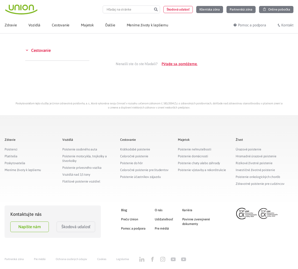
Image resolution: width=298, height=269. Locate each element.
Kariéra (187, 210)
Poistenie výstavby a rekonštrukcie (202, 170)
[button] (178, 9)
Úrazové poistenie (248, 149)
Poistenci (11, 149)
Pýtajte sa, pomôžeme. (179, 64)
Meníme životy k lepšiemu (23, 170)
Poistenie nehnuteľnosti (194, 149)
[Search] (156, 9)
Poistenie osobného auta (79, 149)
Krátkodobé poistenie (135, 149)
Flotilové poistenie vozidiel (81, 181)
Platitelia (11, 156)
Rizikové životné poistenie (254, 163)
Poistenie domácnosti (193, 156)
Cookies (101, 259)
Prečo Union (129, 219)
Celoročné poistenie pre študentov (144, 170)
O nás (159, 210)
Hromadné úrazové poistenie (256, 156)
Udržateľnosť (164, 219)
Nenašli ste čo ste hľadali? (136, 64)
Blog (124, 210)
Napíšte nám (29, 226)
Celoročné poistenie (134, 156)
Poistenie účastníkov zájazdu (140, 177)
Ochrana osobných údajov (71, 259)
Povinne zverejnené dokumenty (196, 221)
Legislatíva (122, 259)
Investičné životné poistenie (255, 170)
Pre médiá (162, 228)
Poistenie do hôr (131, 163)
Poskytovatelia (15, 163)
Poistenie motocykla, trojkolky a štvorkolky (84, 158)
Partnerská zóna (14, 259)
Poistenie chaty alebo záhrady (199, 163)
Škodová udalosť (75, 226)
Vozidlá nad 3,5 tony (76, 174)
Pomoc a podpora (133, 228)
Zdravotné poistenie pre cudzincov (260, 184)
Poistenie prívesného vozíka (82, 167)
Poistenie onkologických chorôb (258, 177)
